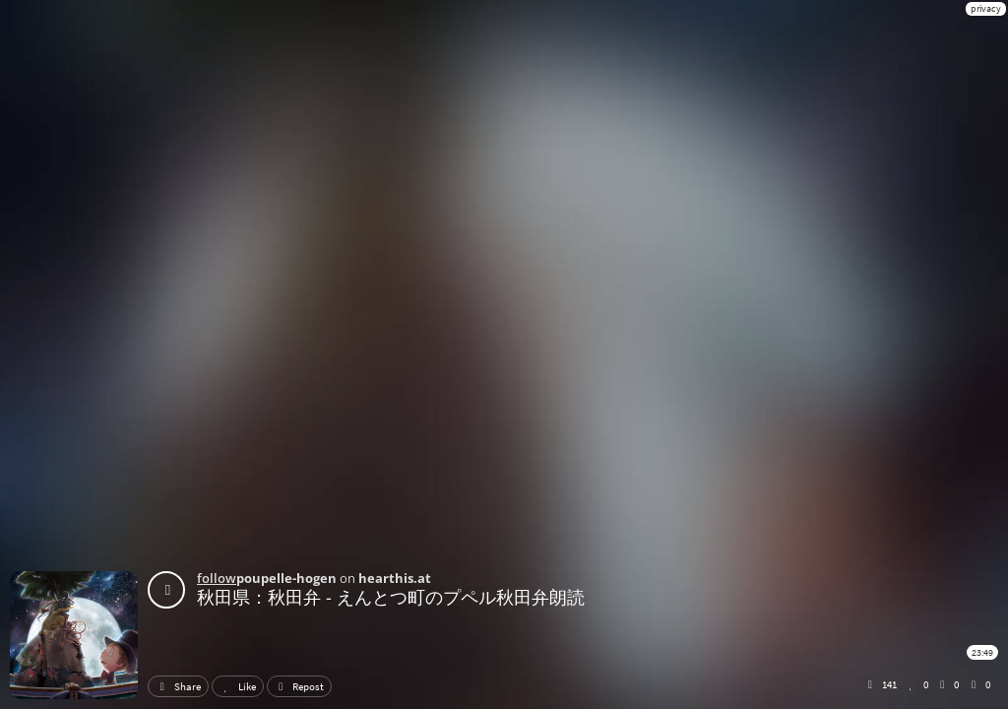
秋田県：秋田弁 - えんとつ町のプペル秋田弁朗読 (391, 597)
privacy (986, 8)
